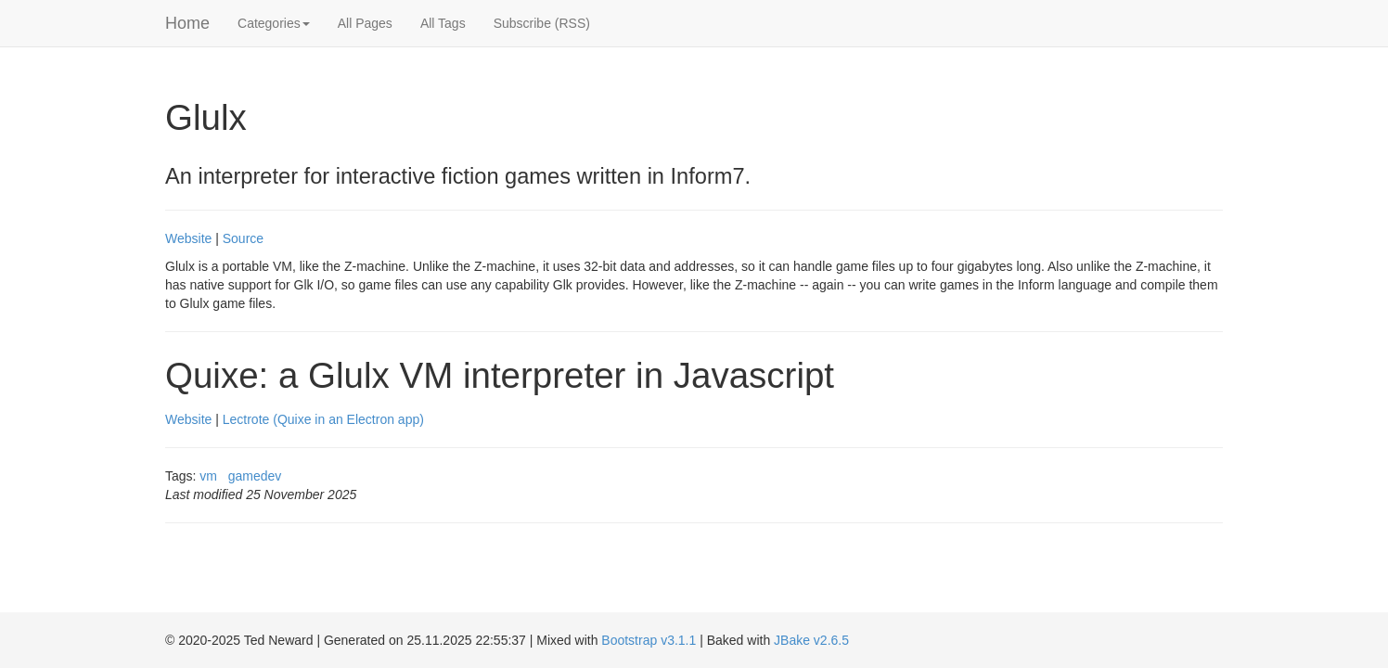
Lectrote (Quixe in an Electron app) (323, 419)
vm (208, 476)
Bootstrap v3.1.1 (648, 640)
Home (187, 23)
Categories (274, 23)
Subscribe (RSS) (542, 23)
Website (188, 238)
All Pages (365, 23)
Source (243, 238)
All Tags (443, 23)
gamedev (255, 476)
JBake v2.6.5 (811, 640)
